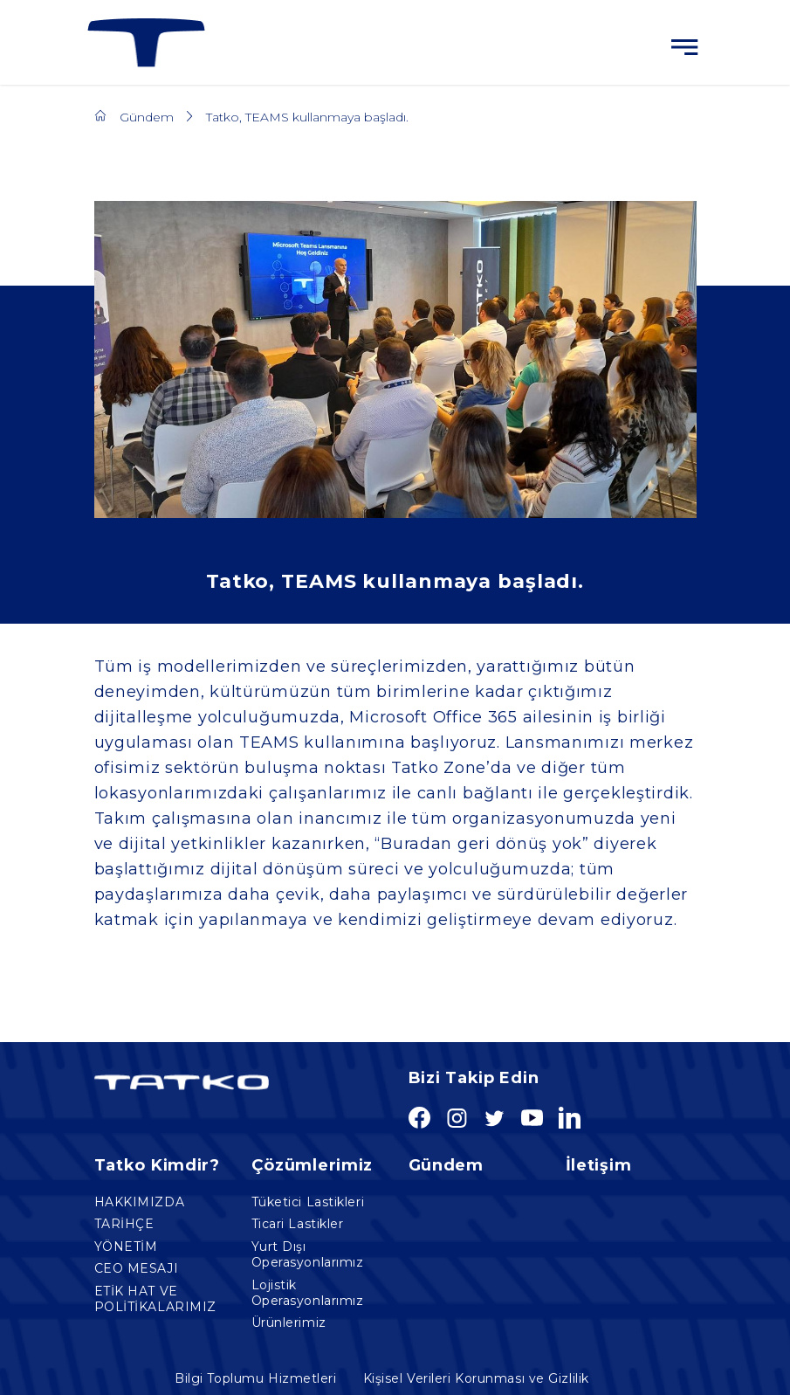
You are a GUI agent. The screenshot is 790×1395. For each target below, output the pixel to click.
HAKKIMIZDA (139, 1202)
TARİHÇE (124, 1224)
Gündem (147, 117)
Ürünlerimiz (288, 1322)
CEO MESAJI (136, 1268)
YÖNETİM (126, 1246)
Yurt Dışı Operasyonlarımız (307, 1254)
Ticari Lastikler (297, 1224)
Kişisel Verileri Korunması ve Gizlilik (476, 1378)
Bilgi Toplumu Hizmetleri (255, 1378)
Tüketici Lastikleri (308, 1202)
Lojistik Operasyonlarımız (307, 1293)
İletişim (599, 1165)
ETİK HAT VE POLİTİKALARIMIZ (155, 1299)
